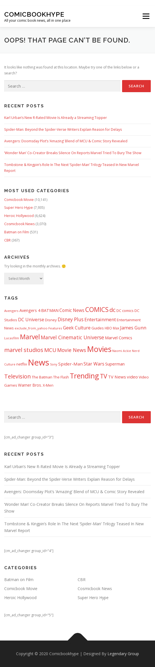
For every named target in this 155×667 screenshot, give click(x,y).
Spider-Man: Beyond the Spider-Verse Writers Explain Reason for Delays (63, 129)
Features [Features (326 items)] (55, 328)
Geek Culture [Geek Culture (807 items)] (77, 328)
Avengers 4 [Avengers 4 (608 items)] (29, 310)
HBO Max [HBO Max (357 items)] (112, 328)
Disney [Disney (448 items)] (51, 319)
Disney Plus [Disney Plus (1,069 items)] (71, 319)
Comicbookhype (34, 14)
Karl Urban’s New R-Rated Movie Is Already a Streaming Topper (55, 117)
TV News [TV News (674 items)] (117, 377)
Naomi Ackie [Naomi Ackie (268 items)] (121, 351)
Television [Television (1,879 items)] (17, 376)
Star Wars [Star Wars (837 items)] (94, 364)
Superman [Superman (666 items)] (115, 364)
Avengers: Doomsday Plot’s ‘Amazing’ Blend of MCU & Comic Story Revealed (65, 141)
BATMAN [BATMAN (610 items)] (50, 310)
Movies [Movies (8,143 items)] (99, 349)
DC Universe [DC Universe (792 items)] (31, 319)
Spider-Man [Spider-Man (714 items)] (70, 364)
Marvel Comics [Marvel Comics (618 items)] (118, 337)
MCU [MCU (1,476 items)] (50, 350)
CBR (7, 240)
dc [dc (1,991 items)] (112, 310)
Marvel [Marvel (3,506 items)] (30, 337)
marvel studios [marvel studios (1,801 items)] (23, 350)
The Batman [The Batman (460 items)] (42, 377)
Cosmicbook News (19, 223)
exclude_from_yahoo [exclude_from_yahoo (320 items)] (31, 328)
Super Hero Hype (18, 207)
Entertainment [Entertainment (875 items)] (100, 319)
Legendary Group (123, 653)
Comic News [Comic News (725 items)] (71, 310)
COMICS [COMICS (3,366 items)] (97, 309)
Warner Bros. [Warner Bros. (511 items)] (30, 385)
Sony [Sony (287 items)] (53, 364)
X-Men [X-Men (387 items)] (48, 385)
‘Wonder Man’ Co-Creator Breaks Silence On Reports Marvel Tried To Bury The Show (72, 152)
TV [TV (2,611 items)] (103, 376)
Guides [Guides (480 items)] (97, 328)
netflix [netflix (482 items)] (21, 364)
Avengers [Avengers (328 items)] (11, 311)
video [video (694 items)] (132, 377)
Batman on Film (16, 232)
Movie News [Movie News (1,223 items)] (71, 350)
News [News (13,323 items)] (38, 362)
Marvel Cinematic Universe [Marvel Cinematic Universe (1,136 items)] (72, 337)
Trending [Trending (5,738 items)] (84, 375)
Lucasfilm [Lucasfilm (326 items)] (11, 338)
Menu (145, 16)
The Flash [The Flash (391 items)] (61, 377)
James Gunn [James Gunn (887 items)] (133, 327)
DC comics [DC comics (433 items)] (125, 310)
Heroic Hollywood (19, 215)
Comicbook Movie (19, 199)
